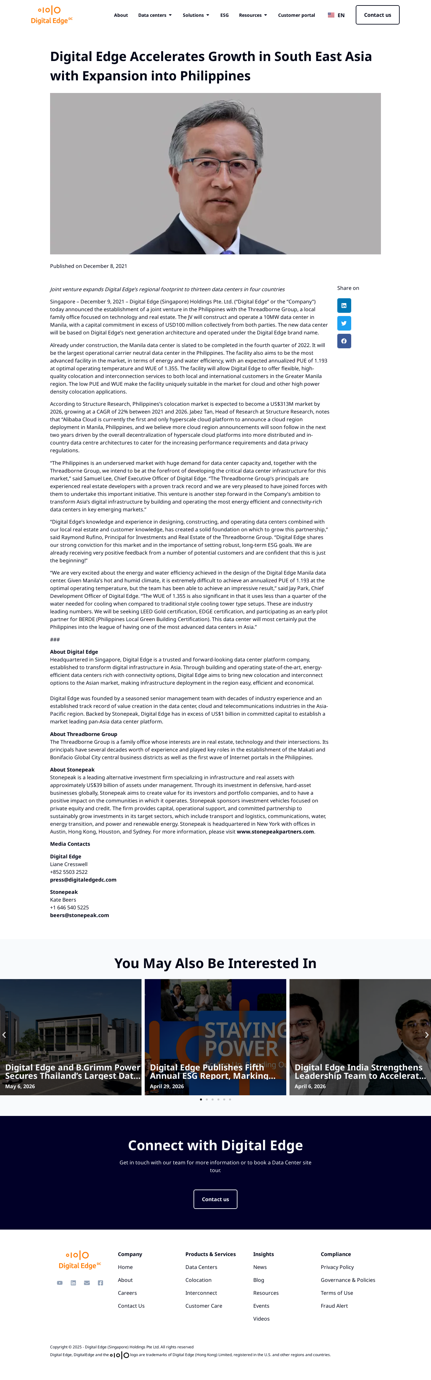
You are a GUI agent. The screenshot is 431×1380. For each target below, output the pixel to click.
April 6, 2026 (310, 1086)
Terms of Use (337, 1292)
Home (125, 1267)
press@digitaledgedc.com (83, 879)
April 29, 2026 (167, 1086)
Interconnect (201, 1292)
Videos (261, 1318)
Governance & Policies (348, 1279)
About (125, 1279)
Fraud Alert (334, 1305)
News (260, 1267)
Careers (127, 1292)
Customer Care (203, 1305)
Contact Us (131, 1305)
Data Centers (201, 1267)
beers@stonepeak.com (79, 915)
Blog (258, 1279)
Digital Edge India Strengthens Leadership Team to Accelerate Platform (359, 1075)
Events (261, 1305)
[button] (344, 305)
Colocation (198, 1279)
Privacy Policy (337, 1267)
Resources (266, 1292)
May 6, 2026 (20, 1086)
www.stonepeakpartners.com (275, 831)
